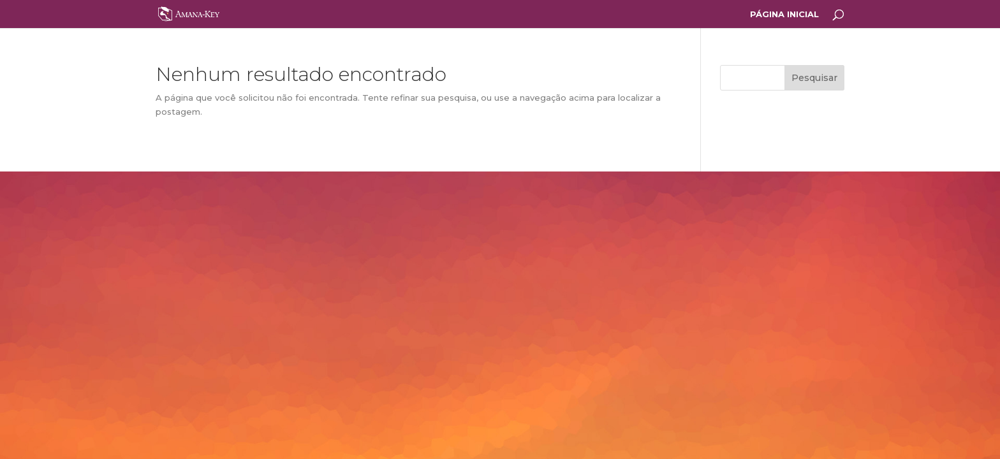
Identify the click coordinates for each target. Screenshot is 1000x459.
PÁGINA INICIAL (784, 14)
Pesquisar (814, 78)
